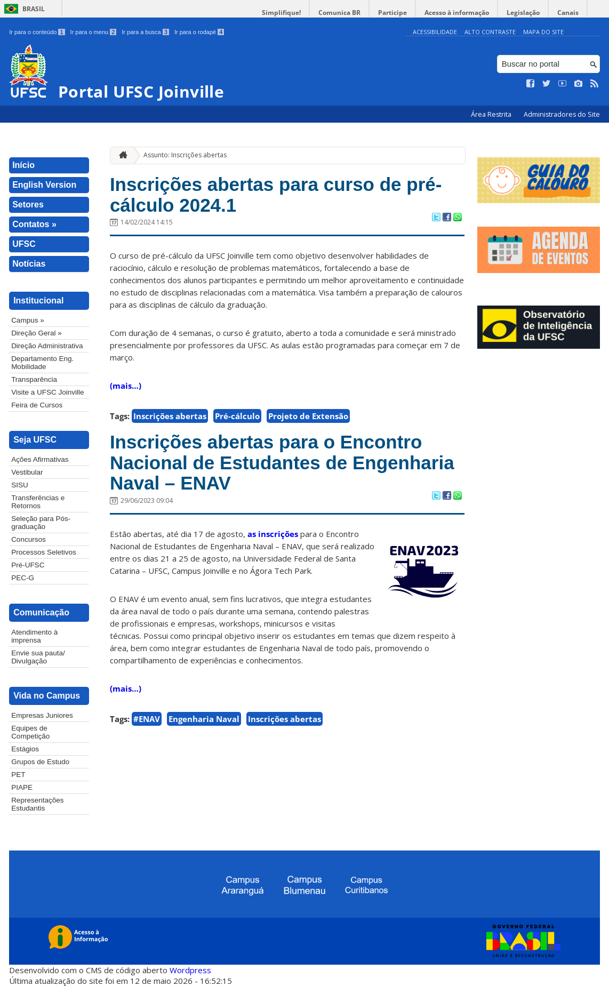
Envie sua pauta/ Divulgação (38, 657)
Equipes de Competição (30, 732)
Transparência (34, 379)
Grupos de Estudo (40, 762)
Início (23, 165)
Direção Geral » (36, 333)
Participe (392, 12)
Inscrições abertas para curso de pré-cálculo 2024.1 (276, 194)
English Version (44, 184)
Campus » (27, 320)
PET (18, 775)
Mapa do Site (543, 32)
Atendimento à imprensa (34, 636)
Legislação (523, 12)
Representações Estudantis (37, 804)
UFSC (24, 243)
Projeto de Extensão (308, 416)
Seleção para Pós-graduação (40, 523)
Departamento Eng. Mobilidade (42, 363)
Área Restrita (492, 114)
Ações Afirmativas (39, 459)
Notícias (28, 263)
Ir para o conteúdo (37, 32)
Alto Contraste (490, 32)
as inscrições (272, 533)
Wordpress (190, 970)
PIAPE (22, 787)
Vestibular (27, 472)
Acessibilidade (435, 32)
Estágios (25, 749)
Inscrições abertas (169, 416)
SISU (19, 485)
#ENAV (146, 719)
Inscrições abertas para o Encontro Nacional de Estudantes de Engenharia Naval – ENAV (282, 462)
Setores (28, 204)
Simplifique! (281, 12)
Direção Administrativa (47, 346)
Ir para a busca (145, 32)
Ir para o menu (93, 32)
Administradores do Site (562, 114)
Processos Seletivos (43, 552)
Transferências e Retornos (38, 502)
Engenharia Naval (204, 719)
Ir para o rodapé (199, 32)
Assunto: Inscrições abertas (185, 154)
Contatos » (34, 224)
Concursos (28, 539)
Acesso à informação (456, 12)
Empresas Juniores (42, 715)
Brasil (33, 8)
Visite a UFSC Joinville (47, 392)
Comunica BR (339, 12)
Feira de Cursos (36, 405)
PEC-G (22, 578)
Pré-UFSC (27, 565)
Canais (568, 12)
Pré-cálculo (237, 416)
